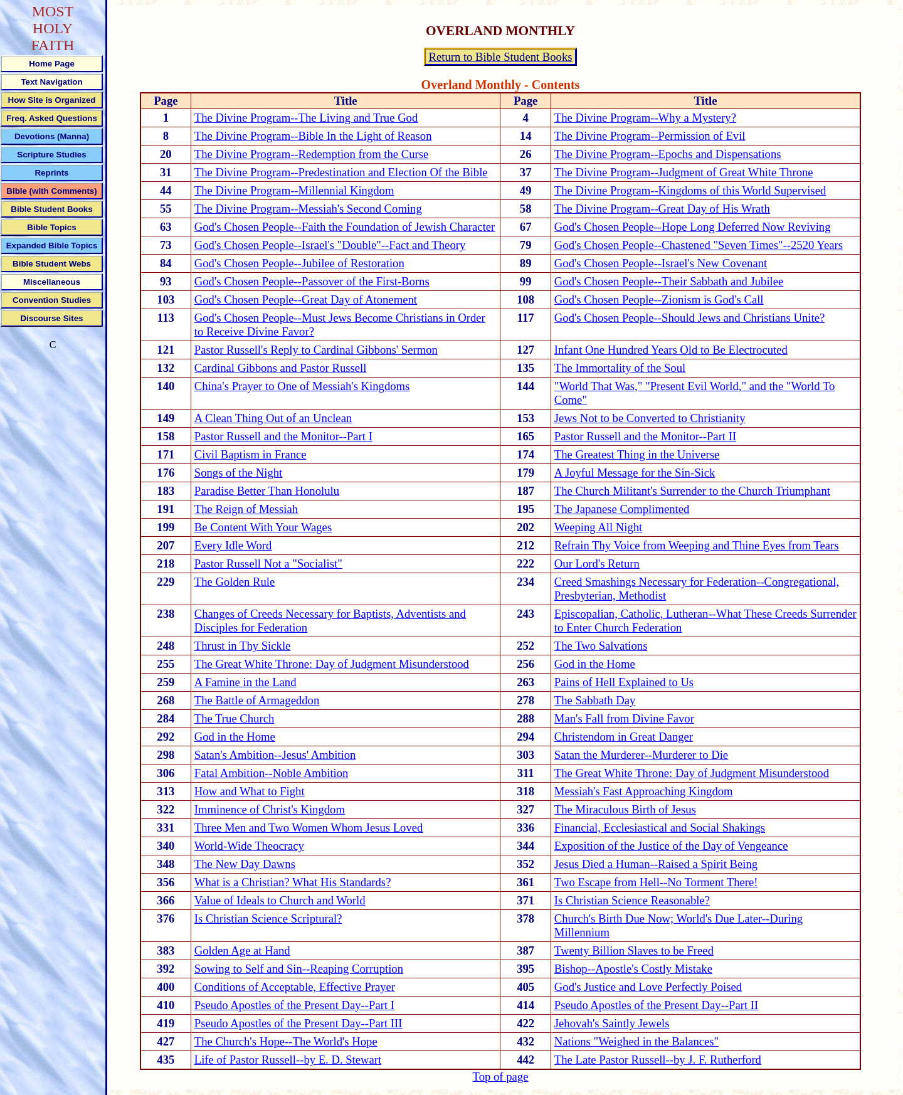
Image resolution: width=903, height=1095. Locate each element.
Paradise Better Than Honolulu (266, 490)
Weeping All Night (598, 527)
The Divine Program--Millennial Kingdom (294, 190)
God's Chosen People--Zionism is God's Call (659, 299)
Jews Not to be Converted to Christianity (650, 418)
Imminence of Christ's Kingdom (269, 809)
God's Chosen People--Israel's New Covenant (660, 263)
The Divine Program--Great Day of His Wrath (662, 208)
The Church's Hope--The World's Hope (286, 1041)
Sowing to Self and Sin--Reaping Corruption (298, 968)
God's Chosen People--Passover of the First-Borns (312, 281)
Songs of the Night (238, 472)
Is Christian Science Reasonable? (632, 900)
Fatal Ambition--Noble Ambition (271, 773)
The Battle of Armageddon (256, 700)
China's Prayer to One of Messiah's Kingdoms (302, 386)
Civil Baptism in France (250, 454)
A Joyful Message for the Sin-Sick (635, 472)
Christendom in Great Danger (623, 736)
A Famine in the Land (245, 682)
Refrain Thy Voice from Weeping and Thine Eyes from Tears (696, 545)
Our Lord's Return (597, 563)
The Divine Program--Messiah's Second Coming (308, 208)
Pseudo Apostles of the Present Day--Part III (298, 1023)
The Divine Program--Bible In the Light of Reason (313, 135)
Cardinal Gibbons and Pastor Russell (280, 367)
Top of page (501, 1076)
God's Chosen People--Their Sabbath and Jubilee (669, 281)
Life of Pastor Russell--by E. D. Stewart (287, 1059)
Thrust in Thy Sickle (242, 645)
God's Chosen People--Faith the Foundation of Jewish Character (344, 226)
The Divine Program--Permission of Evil (650, 135)
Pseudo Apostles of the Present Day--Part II (656, 1005)
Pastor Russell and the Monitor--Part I (283, 436)
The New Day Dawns (244, 863)
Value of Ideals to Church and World (280, 900)
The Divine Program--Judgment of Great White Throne (683, 172)
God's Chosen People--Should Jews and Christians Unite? (689, 317)
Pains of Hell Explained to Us (624, 682)
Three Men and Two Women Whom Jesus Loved (308, 827)
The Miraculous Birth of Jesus (625, 809)
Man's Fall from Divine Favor (624, 718)
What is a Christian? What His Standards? (292, 882)
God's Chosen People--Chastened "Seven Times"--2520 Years (698, 244)
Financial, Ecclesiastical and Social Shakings (659, 827)
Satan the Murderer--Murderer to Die (641, 754)
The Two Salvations (601, 645)
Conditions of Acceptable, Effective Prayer (294, 986)
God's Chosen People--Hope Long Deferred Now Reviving (692, 226)
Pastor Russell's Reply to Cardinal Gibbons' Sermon (316, 349)
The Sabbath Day (595, 700)
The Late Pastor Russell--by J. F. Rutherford (657, 1059)
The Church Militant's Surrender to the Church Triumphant (692, 490)
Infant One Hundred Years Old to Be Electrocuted (671, 349)
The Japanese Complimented (622, 509)
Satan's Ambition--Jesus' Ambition (275, 754)
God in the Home (594, 663)
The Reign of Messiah (246, 509)
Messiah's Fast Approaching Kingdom (643, 791)
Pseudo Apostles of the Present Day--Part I (294, 1005)
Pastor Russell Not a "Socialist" (268, 563)
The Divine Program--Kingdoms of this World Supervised (690, 190)
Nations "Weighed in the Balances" (636, 1041)
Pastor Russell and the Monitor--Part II (645, 436)
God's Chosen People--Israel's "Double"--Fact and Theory (329, 244)
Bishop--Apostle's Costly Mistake (633, 968)
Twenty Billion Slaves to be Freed (634, 950)
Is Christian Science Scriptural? (268, 918)
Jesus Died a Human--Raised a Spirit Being (656, 863)
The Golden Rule (234, 581)
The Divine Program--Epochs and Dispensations (667, 154)
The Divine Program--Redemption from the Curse (311, 154)
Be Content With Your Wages (263, 527)
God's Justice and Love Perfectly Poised (648, 986)
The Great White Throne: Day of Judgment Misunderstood (331, 663)
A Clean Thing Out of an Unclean (273, 418)
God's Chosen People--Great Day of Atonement (305, 299)
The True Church (234, 718)
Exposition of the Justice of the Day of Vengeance (671, 845)
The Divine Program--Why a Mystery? (645, 117)
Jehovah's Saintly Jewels (612, 1023)
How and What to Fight (249, 791)
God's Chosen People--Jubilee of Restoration (299, 263)
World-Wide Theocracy (249, 845)
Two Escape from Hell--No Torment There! (656, 882)
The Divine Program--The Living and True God (306, 117)
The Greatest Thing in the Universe (636, 454)
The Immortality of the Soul (619, 367)
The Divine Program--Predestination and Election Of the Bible (341, 172)
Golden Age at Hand (242, 950)
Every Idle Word (233, 545)
